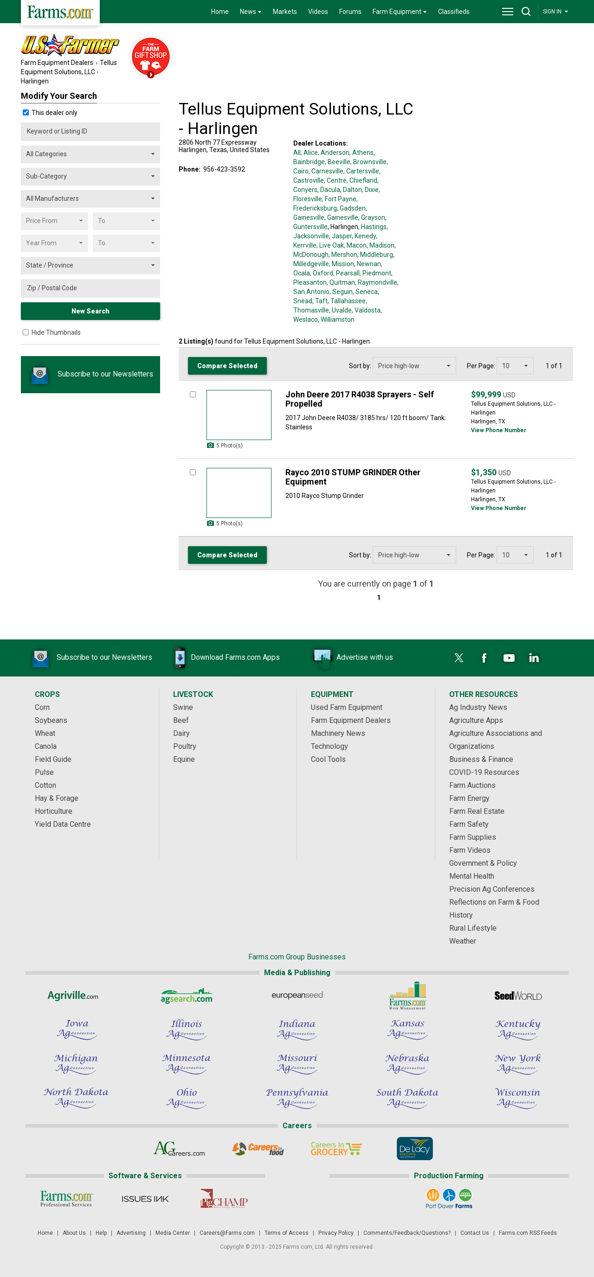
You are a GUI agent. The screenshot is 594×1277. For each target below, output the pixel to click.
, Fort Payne (339, 199)
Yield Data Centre (63, 824)
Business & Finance (481, 759)
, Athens (361, 152)
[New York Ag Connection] (518, 1064)
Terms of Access (287, 1233)
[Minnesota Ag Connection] (187, 1064)
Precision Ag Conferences (492, 889)
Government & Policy (483, 863)
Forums (350, 11)
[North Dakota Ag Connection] (76, 1098)
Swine (183, 707)
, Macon (355, 245)
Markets (285, 11)
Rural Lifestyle (473, 928)
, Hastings (372, 226)
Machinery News (338, 733)
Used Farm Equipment (346, 707)
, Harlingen (343, 226)
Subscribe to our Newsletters (90, 374)
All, (297, 152)
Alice (310, 152)
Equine (184, 759)
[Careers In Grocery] (336, 1148)
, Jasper (340, 236)
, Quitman (341, 282)
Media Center (172, 1233)
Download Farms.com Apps (221, 658)
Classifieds (454, 11)
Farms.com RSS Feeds (528, 1233)
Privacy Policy (336, 1233)
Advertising (131, 1233)
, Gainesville (341, 217)
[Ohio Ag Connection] (187, 1098)
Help (101, 1233)
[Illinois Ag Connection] (187, 1030)
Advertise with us (351, 658)
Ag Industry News (478, 707)
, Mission (341, 264)
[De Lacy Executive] (415, 1148)
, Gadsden (351, 208)
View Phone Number (498, 430)
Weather (462, 941)
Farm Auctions (472, 785)
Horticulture (53, 811)
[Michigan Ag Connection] (76, 1064)
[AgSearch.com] (187, 995)
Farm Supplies (472, 837)
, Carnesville (326, 171)
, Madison (380, 245)
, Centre (335, 180)
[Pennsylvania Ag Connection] (297, 1098)
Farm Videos (470, 850)
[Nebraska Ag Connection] (407, 1064)
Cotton (45, 785)
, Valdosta (366, 310)
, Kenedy (364, 236)
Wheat (45, 733)
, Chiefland (362, 180)
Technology (329, 746)
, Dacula (328, 189)
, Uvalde (340, 310)
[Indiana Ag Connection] (297, 1030)
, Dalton (351, 189)
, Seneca (365, 291)
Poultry (184, 746)
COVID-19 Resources (484, 772)
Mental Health (471, 876)
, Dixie (370, 189)
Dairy (181, 733)
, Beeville (337, 162)
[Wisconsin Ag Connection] (518, 1098)
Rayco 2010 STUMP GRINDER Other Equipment (352, 476)
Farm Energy (469, 798)
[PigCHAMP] (223, 1199)
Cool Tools (328, 759)
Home (220, 11)
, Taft (320, 301)
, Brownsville (368, 162)
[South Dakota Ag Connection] (407, 1098)
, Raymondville (376, 282)
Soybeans (51, 720)
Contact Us (474, 1233)
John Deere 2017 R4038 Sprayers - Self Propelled (359, 399)
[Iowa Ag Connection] (76, 1030)
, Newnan (367, 264)
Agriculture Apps (476, 720)
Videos (318, 11)
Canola (46, 746)
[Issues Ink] (145, 1199)
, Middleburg (375, 254)
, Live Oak (330, 245)
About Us (74, 1233)
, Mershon (343, 254)
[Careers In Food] (258, 1148)
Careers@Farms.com (227, 1233)
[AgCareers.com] (179, 1148)
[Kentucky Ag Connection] (518, 1030)
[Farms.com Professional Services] (67, 1199)
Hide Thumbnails (56, 332)
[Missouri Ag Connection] (297, 1064)
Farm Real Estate (476, 811)
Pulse (44, 772)
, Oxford (321, 273)
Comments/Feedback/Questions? (407, 1233)
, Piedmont (375, 273)
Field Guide (53, 759)
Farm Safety (469, 824)
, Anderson (333, 152)
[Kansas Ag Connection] (407, 1030)
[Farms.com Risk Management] (407, 995)
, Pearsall (346, 273)
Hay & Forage (56, 798)
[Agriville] (76, 995)
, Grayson (371, 217)
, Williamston (336, 319)
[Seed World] (518, 995)
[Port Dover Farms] (449, 1199)
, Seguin (341, 291)
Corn (42, 707)
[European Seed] (297, 995)
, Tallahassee (347, 301)
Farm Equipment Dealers (57, 62)
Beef (181, 720)
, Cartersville (361, 171)
